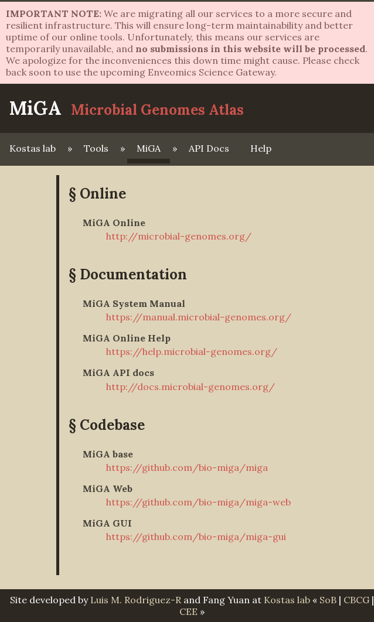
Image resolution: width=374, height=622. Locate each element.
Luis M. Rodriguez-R (135, 600)
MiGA (35, 108)
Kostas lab (32, 148)
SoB (327, 600)
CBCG (356, 600)
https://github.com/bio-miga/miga (187, 467)
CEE (188, 611)
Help (260, 148)
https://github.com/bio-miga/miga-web (198, 502)
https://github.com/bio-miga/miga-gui (196, 536)
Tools (96, 148)
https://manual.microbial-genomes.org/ (198, 317)
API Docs (209, 148)
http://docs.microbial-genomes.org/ (190, 386)
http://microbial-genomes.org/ (178, 236)
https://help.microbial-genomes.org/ (191, 351)
